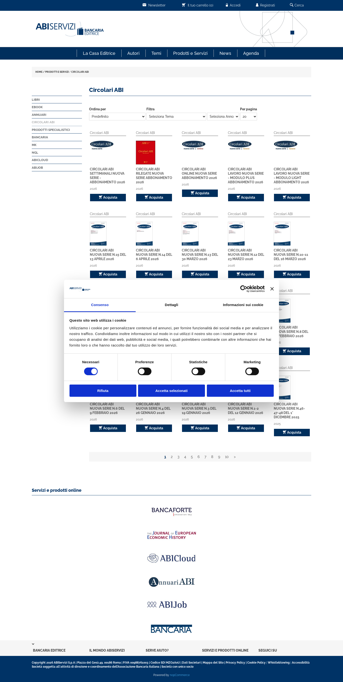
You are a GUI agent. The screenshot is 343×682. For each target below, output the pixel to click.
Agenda (251, 53)
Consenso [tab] (99, 305)
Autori (133, 53)
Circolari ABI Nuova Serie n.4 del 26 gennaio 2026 (153, 408)
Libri (36, 99)
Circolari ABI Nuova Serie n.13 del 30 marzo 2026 (200, 254)
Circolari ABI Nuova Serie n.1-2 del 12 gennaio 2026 (245, 408)
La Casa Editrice (99, 53)
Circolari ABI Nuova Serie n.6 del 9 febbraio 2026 (107, 408)
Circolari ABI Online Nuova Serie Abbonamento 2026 (199, 173)
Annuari (39, 115)
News (225, 53)
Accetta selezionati (171, 391)
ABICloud (40, 160)
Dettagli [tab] (171, 305)
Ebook (37, 107)
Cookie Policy (256, 662)
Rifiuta (102, 391)
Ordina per (97, 109)
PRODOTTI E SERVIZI (57, 72)
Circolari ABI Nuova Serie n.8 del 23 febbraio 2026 (291, 331)
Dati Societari (191, 662)
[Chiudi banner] (272, 289)
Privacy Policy (235, 662)
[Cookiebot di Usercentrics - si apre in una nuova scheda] (244, 288)
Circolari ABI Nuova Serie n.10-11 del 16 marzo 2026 (291, 254)
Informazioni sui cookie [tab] (243, 305)
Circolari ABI (43, 122)
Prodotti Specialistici (51, 130)
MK (34, 145)
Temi (156, 53)
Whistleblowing (279, 662)
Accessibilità (301, 662)
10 (227, 457)
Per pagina (248, 109)
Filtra (150, 109)
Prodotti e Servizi (190, 53)
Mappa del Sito (213, 662)
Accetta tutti (240, 391)
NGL (35, 152)
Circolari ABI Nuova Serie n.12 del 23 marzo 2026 (246, 254)
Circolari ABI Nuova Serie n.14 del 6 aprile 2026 (154, 254)
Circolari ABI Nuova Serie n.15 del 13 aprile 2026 (108, 254)
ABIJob (37, 167)
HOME (39, 72)
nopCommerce (180, 675)
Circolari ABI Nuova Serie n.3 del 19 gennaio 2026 (199, 408)
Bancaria (40, 137)
